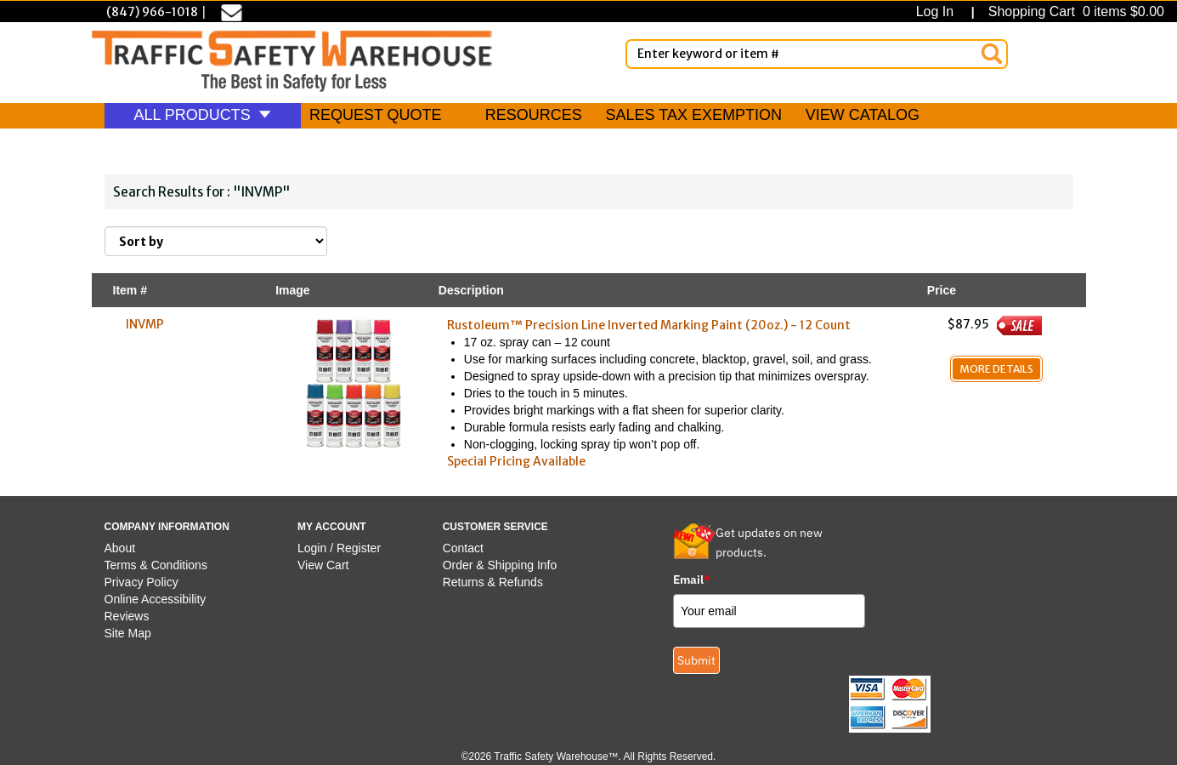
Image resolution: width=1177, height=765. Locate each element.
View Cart (322, 565)
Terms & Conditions (156, 565)
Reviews (127, 616)
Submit (696, 660)
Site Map (128, 633)
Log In (938, 11)
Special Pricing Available (516, 461)
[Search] (992, 54)
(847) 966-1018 (152, 12)
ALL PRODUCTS (202, 114)
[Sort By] (216, 241)
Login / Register (339, 548)
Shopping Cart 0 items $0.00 (1074, 11)
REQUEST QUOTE (375, 114)
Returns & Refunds (493, 582)
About (120, 548)
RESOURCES (533, 114)
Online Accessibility (156, 599)
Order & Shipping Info (500, 565)
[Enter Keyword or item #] (816, 54)
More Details (996, 369)
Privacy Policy (141, 582)
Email (691, 579)
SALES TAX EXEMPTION (694, 114)
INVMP (145, 324)
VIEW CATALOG (863, 114)
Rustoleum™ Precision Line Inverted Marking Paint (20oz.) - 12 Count (649, 325)
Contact (463, 548)
